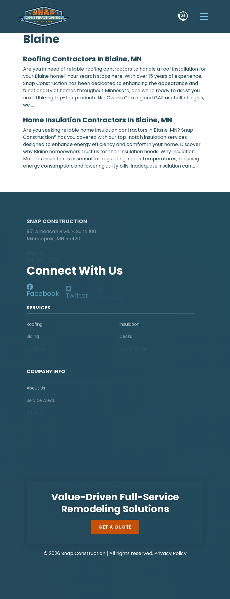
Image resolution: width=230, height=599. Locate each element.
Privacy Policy (170, 553)
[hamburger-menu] (204, 16)
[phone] (182, 16)
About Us (36, 390)
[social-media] (43, 292)
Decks (125, 339)
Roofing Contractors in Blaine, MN (82, 59)
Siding (33, 339)
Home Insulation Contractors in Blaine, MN (97, 120)
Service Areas (41, 402)
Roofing (35, 326)
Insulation (129, 326)
